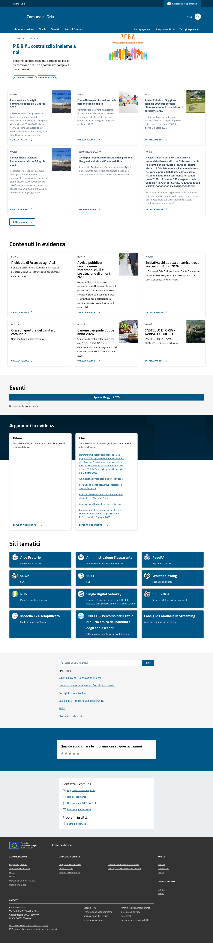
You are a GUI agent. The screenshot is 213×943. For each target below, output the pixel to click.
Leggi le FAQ (90, 908)
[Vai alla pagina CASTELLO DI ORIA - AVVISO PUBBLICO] (155, 360)
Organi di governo (18, 864)
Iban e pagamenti (142, 29)
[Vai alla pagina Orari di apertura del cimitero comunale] (22, 360)
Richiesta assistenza (94, 920)
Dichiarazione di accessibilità (135, 920)
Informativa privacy (130, 912)
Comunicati (163, 868)
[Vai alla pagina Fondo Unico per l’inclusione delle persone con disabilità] (88, 139)
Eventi (161, 893)
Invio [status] (148, 662)
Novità (42, 29)
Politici (12, 876)
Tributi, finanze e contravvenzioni (124, 868)
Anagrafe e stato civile (70, 864)
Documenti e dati (17, 884)
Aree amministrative (19, 868)
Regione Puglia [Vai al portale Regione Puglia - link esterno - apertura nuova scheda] (18, 3)
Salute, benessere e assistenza (123, 864)
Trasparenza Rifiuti (165, 29)
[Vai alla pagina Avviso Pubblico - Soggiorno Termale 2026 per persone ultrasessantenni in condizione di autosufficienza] (155, 139)
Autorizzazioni (66, 868)
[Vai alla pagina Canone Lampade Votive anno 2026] (88, 360)
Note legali (126, 916)
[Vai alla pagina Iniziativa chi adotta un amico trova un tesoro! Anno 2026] (157, 311)
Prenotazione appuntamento (98, 912)
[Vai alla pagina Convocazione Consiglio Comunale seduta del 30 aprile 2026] (21, 139)
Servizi (55, 29)
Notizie (161, 864)
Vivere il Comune (73, 29)
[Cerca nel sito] (198, 17)
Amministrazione (24, 29)
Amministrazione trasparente (135, 908)
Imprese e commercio (69, 872)
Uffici (12, 872)
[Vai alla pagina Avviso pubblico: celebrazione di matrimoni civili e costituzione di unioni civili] (88, 311)
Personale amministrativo (22, 880)
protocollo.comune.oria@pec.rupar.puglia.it (36, 929)
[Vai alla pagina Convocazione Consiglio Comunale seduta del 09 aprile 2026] (21, 208)
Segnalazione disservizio (96, 916)
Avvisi (161, 872)
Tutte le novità (22, 222)
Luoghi (161, 889)
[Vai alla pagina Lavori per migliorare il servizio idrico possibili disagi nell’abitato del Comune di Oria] (90, 208)
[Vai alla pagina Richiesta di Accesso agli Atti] (22, 311)
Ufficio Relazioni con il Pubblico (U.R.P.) (28, 925)
